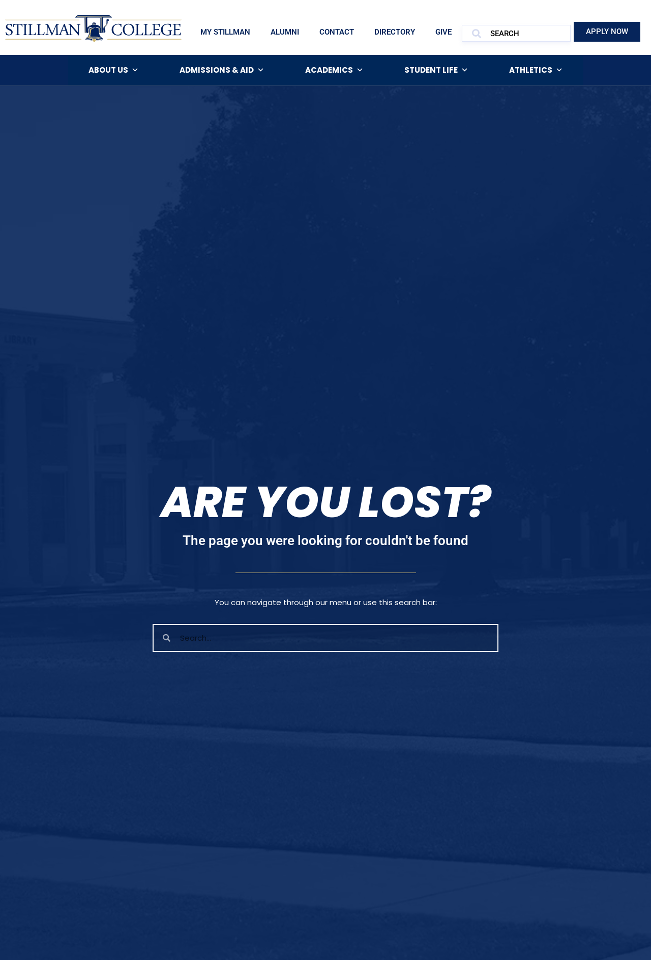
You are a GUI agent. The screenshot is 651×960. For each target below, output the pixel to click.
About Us (113, 70)
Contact (336, 32)
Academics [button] (334, 70)
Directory (394, 32)
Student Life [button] (436, 70)
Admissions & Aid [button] (222, 70)
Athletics (536, 70)
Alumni (285, 32)
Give (443, 32)
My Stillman (225, 32)
